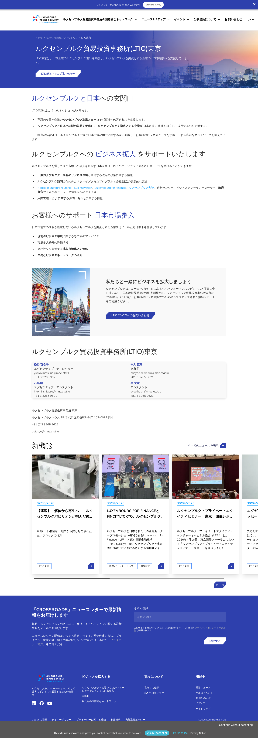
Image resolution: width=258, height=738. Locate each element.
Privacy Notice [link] (198, 733)
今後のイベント (204, 692)
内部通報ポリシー (135, 719)
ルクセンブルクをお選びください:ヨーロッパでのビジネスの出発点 (103, 689)
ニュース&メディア (153, 19)
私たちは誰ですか (154, 692)
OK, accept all (156, 733)
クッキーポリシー (61, 719)
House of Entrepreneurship (54, 187)
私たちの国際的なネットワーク (62, 37)
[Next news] (223, 585)
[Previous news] (217, 585)
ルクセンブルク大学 (141, 187)
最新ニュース (203, 687)
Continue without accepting (237, 724)
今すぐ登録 (141, 608)
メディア (200, 703)
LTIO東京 (44, 566)
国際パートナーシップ (121, 566)
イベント (179, 19)
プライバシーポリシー (205, 627)
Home (39, 37)
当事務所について (205, 19)
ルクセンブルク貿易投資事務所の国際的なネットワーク (98, 19)
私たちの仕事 (151, 687)
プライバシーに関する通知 (91, 719)
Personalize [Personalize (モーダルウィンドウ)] (180, 733)
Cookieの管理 (39, 719)
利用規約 (116, 719)
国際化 (85, 696)
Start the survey (153, 4)
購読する (215, 641)
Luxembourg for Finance (110, 187)
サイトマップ (203, 708)
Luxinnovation (83, 187)
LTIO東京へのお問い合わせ (58, 73)
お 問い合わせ (233, 19)
